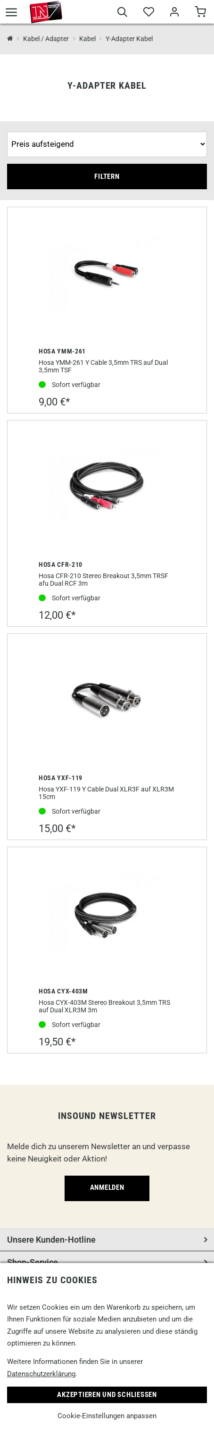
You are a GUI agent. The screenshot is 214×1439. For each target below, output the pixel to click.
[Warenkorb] (200, 13)
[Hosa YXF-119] (107, 701)
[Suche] (122, 13)
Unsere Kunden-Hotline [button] (51, 1240)
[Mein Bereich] (174, 13)
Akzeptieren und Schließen (107, 1394)
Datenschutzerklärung (41, 1374)
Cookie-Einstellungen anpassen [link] (107, 1416)
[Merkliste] (148, 13)
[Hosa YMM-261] (107, 274)
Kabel (87, 38)
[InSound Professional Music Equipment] (10, 39)
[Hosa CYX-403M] (107, 914)
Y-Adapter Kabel (129, 38)
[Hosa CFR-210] (107, 487)
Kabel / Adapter (46, 38)
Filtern (106, 176)
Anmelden (107, 1187)
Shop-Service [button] (32, 1262)
